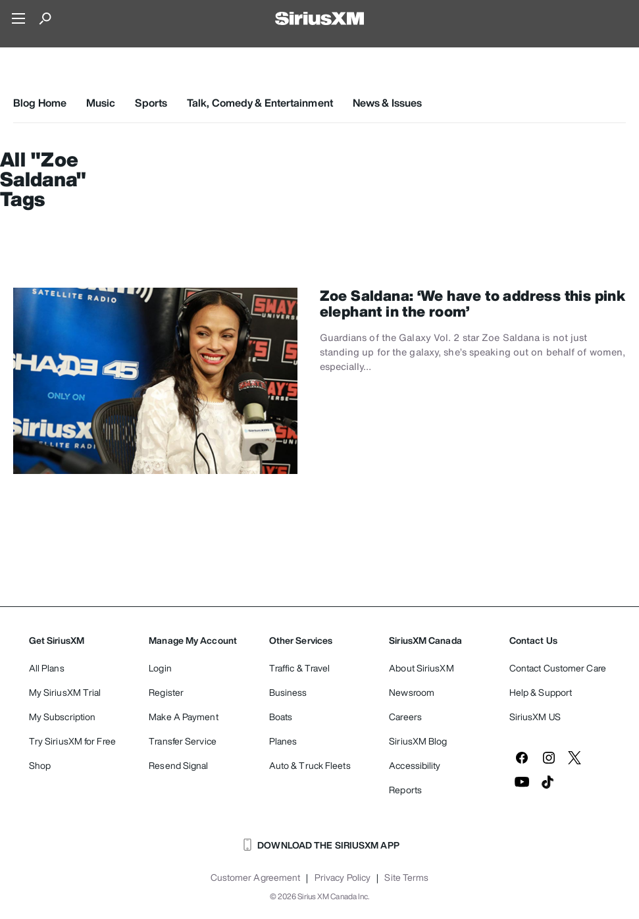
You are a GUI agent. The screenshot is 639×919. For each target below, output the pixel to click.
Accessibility (414, 765)
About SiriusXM (421, 668)
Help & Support (540, 692)
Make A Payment (183, 716)
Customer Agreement (256, 877)
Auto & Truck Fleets (310, 765)
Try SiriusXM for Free (72, 741)
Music (101, 103)
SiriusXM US (535, 716)
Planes (283, 741)
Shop (40, 765)
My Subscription (62, 716)
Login (160, 668)
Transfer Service (183, 741)
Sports (151, 103)
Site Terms (406, 877)
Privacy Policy (343, 877)
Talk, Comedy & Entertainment (260, 103)
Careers (405, 716)
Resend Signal (178, 765)
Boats (281, 716)
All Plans (46, 668)
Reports (405, 790)
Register (166, 692)
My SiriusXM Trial (65, 692)
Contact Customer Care (557, 668)
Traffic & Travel (299, 668)
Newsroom (411, 692)
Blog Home (39, 103)
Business (288, 692)
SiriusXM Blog (418, 741)
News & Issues (387, 103)
